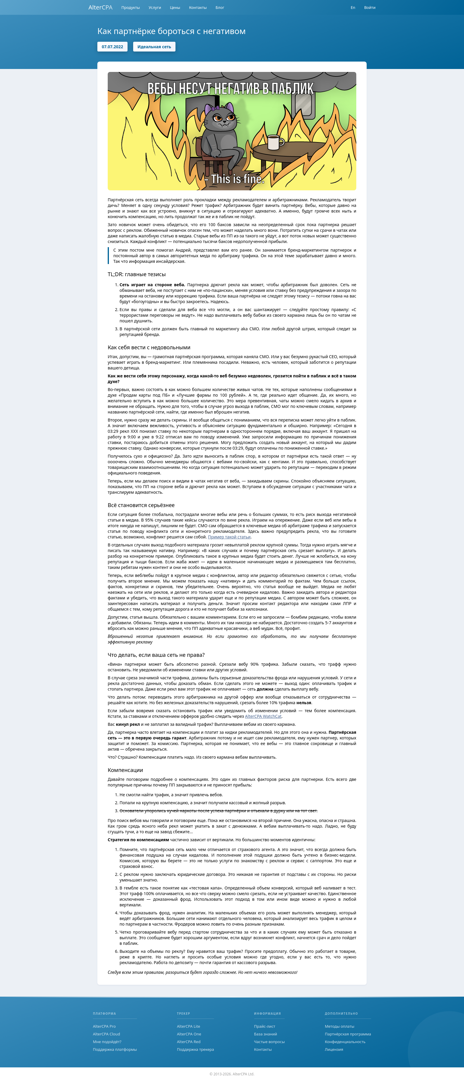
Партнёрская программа (348, 1034)
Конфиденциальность (345, 1041)
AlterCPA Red (189, 1041)
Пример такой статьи (229, 537)
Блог (220, 7)
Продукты (130, 7)
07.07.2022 (112, 46)
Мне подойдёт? (107, 1041)
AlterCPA (100, 7)
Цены (175, 7)
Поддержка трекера (195, 1049)
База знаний (265, 1034)
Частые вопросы (269, 1041)
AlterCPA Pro (104, 1026)
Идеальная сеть (154, 46)
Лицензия (334, 1049)
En (353, 7)
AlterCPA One (189, 1034)
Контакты (198, 7)
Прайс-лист (265, 1026)
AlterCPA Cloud (106, 1034)
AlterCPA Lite (188, 1026)
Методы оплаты (340, 1026)
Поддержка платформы (115, 1049)
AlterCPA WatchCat (263, 716)
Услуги (155, 7)
